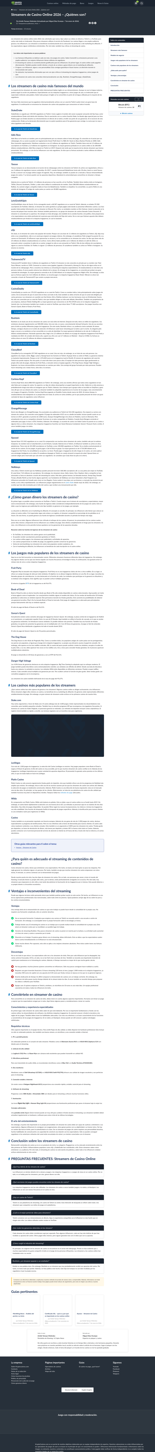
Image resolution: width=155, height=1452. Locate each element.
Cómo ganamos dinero (19, 1362)
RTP (27, 583)
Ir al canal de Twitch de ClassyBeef (25, 373)
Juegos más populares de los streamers (124, 60)
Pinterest (116, 1351)
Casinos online (52, 3)
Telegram (116, 1353)
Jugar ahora (87, 732)
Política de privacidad (18, 1358)
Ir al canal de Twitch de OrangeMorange (27, 432)
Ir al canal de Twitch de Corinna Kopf (26, 402)
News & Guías (102, 3)
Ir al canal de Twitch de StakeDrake (25, 129)
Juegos (91, 3)
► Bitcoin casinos (126, 113)
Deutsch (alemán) (70, 1369)
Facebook (116, 1348)
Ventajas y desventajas (118, 75)
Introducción (115, 45)
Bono (82, 3)
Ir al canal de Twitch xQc (22, 253)
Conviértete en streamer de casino (123, 80)
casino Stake (69, 482)
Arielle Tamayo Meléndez (46, 1315)
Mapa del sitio (50, 1351)
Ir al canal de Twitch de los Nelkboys (26, 490)
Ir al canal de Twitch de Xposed (24, 461)
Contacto (14, 1348)
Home (15, 10)
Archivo (47, 1348)
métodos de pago (66, 772)
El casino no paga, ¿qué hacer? (89, 1346)
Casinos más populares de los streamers (124, 65)
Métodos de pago (69, 3)
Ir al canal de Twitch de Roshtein (24, 344)
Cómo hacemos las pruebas (20, 1355)
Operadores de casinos (53, 1346)
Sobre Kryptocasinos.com (20, 1346)
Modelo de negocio (117, 55)
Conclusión (114, 85)
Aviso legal (15, 1353)
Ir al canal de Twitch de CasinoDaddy (26, 312)
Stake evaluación (87, 726)
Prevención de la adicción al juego (22, 1360)
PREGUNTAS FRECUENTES (120, 90)
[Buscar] (141, 3)
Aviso (36, 23)
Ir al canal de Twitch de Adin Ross (25, 158)
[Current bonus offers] (136, 3)
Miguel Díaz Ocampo (90, 1315)
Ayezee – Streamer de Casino (26, 827)
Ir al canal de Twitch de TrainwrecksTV (26, 283)
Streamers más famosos (119, 50)
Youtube (116, 1346)
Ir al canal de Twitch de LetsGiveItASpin (27, 224)
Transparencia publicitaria (25, 23)
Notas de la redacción (18, 1351)
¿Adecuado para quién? (119, 70)
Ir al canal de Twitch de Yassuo (24, 195)
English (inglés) (86, 1369)
